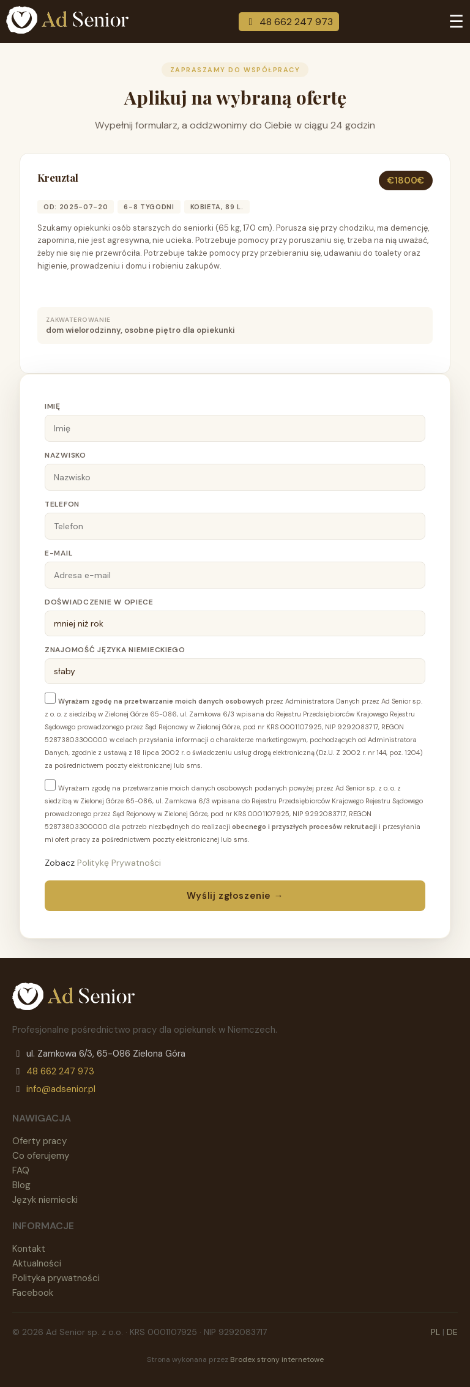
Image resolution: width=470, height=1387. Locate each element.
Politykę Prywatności (119, 862)
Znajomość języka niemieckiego (115, 650)
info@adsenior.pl (60, 1089)
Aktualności (36, 1263)
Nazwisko (65, 455)
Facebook (32, 1293)
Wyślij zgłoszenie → (235, 896)
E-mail (58, 553)
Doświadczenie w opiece (99, 602)
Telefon (62, 504)
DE (452, 1331)
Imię (53, 406)
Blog (21, 1185)
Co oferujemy (40, 1156)
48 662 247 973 (289, 21)
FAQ (20, 1170)
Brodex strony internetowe (277, 1359)
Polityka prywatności (56, 1278)
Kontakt (28, 1249)
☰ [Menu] (456, 21)
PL (435, 1331)
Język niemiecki (45, 1200)
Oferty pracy (39, 1141)
